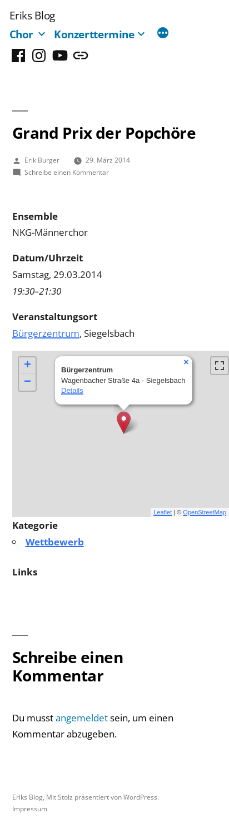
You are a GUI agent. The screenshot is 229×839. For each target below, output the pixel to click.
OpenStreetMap (204, 512)
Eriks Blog (32, 15)
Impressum (29, 808)
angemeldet (82, 717)
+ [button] (27, 365)
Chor (21, 34)
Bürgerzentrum (45, 333)
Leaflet (162, 512)
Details (72, 390)
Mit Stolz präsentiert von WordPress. (102, 796)
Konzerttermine (94, 34)
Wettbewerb (55, 541)
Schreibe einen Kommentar (66, 172)
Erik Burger (41, 159)
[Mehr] (163, 34)
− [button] (27, 382)
